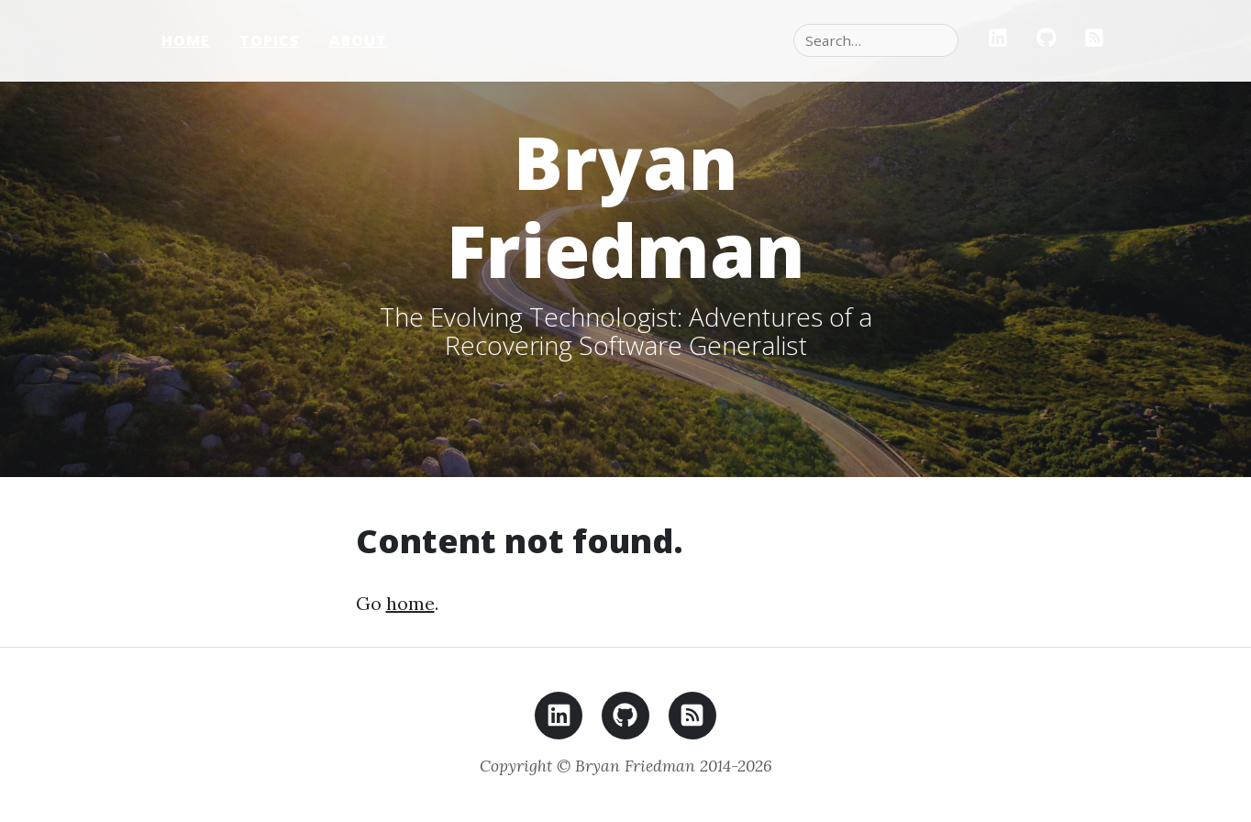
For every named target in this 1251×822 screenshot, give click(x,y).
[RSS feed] (692, 720)
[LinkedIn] (998, 40)
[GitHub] (1046, 40)
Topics (269, 40)
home (410, 603)
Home (185, 40)
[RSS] (1094, 40)
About (358, 40)
